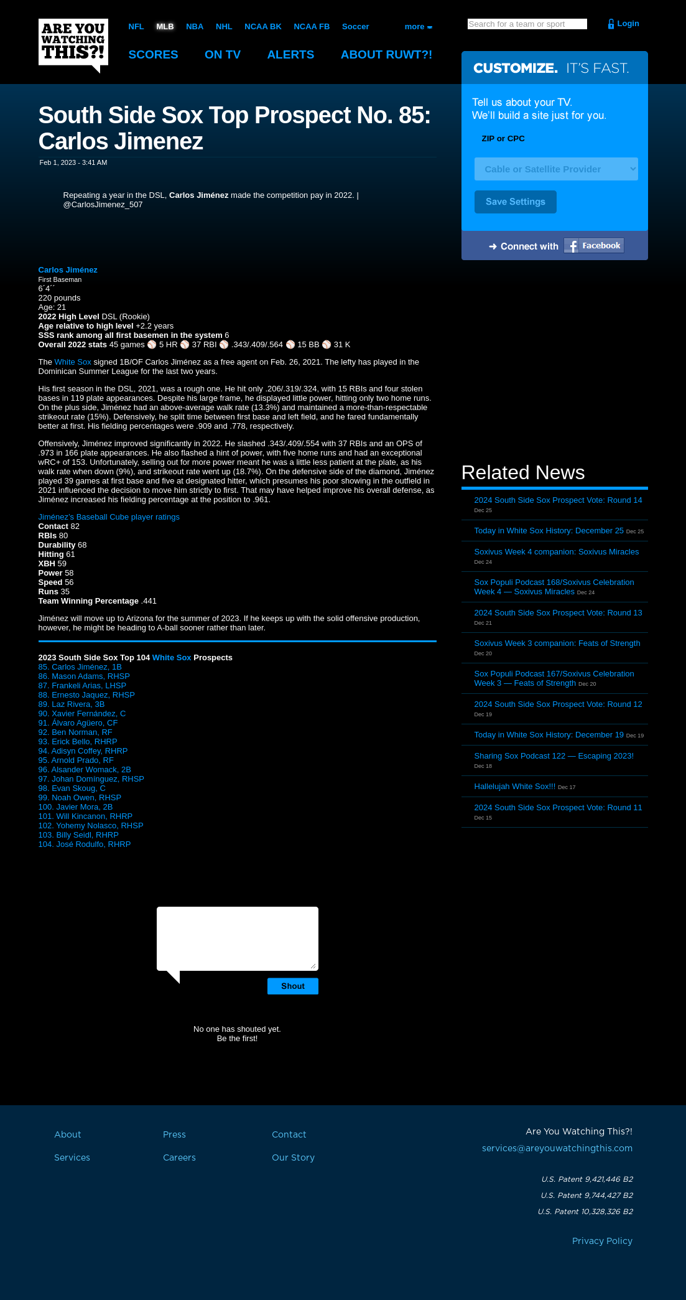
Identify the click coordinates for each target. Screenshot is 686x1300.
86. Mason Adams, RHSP (84, 676)
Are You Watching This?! (73, 46)
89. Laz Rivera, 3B (72, 704)
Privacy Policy (602, 1241)
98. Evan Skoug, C (72, 788)
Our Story (293, 1158)
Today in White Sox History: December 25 (549, 530)
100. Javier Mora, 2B (76, 806)
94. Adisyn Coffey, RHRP (83, 750)
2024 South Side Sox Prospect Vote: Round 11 (558, 807)
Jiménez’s (57, 516)
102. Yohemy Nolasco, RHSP (91, 825)
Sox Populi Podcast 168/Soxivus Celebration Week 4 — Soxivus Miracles (554, 587)
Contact (289, 1135)
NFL (136, 26)
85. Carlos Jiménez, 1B (80, 666)
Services (72, 1158)
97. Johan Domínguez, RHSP (92, 778)
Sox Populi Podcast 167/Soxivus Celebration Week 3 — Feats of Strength (554, 678)
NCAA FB (312, 26)
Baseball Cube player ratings (128, 516)
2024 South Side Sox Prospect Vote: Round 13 (558, 612)
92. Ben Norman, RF (76, 732)
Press (174, 1135)
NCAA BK (262, 26)
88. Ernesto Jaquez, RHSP (87, 694)
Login (628, 23)
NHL (224, 26)
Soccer (355, 26)
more (415, 26)
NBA (194, 26)
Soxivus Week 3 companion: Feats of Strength (558, 643)
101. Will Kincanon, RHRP (86, 816)
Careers (179, 1158)
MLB (165, 26)
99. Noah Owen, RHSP (80, 797)
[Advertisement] (554, 363)
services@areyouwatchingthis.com (557, 1148)
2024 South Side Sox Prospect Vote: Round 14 (558, 500)
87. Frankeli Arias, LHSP (83, 685)
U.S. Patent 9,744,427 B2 (586, 1195)
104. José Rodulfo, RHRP (85, 844)
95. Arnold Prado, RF (76, 760)
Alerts (290, 54)
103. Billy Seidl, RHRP (79, 834)
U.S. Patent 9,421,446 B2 (587, 1179)
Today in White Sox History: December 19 (549, 734)
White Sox (73, 362)
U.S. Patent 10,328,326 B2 (585, 1211)
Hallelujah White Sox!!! (515, 786)
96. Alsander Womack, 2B (85, 769)
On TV (223, 54)
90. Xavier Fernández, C (82, 713)
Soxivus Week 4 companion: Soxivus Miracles (557, 551)
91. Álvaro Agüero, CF (78, 722)
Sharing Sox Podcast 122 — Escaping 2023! (554, 755)
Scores (153, 54)
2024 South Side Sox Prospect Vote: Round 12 (558, 704)
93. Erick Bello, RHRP (78, 741)
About (387, 54)
